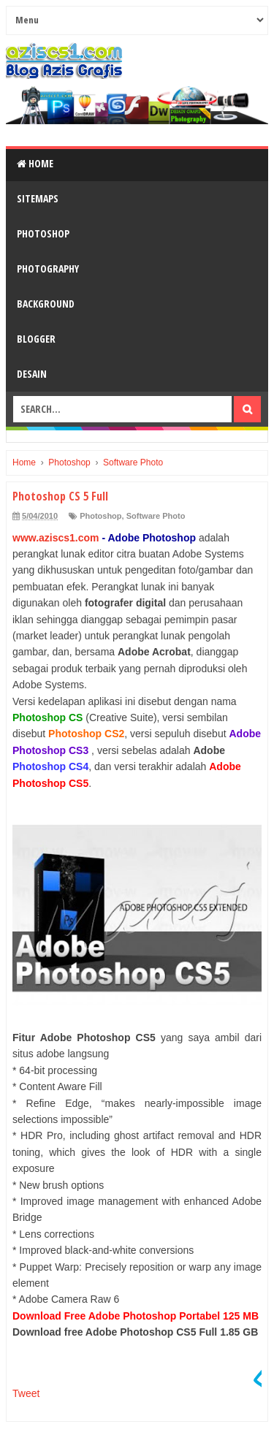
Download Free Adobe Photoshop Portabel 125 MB (135, 1316)
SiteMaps (37, 198)
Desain (32, 374)
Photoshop (43, 233)
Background (46, 304)
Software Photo (156, 515)
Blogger (36, 339)
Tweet (25, 1393)
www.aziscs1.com (55, 538)
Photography (48, 268)
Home (35, 163)
